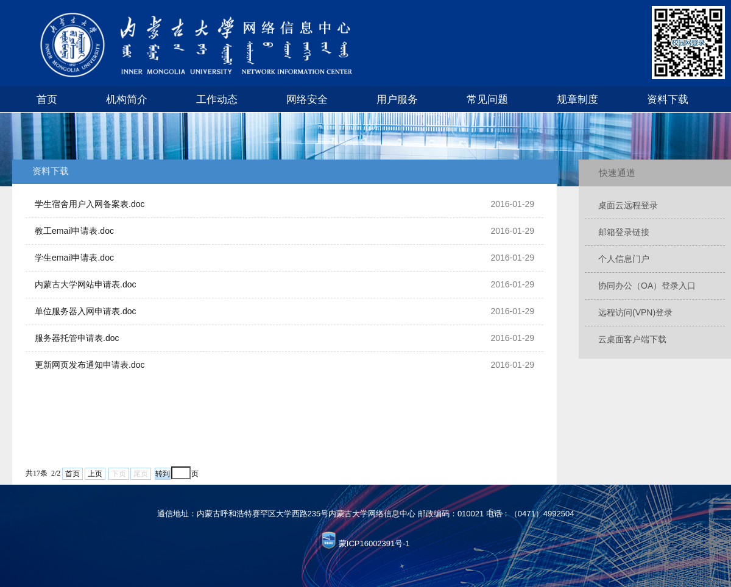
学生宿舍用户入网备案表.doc (89, 204)
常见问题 (487, 99)
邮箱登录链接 (623, 232)
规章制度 (577, 99)
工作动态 (217, 99)
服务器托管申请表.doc (77, 338)
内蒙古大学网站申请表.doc (85, 284)
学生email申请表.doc (74, 257)
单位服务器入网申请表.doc (85, 311)
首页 (47, 99)
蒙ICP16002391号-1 (374, 543)
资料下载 (667, 99)
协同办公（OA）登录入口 (647, 285)
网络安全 (307, 99)
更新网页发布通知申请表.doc (89, 365)
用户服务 (397, 99)
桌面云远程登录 (628, 205)
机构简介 (126, 99)
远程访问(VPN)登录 (635, 312)
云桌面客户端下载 (632, 339)
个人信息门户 (623, 259)
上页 (95, 473)
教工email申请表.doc (74, 231)
